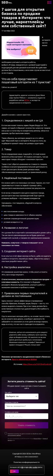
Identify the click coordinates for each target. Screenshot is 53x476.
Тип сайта (8, 392)
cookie (34, 467)
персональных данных (14, 435)
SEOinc (27, 100)
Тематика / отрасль (11, 402)
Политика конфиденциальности (27, 462)
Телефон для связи (11, 412)
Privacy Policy (37, 438)
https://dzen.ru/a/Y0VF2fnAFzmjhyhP (37, 364)
